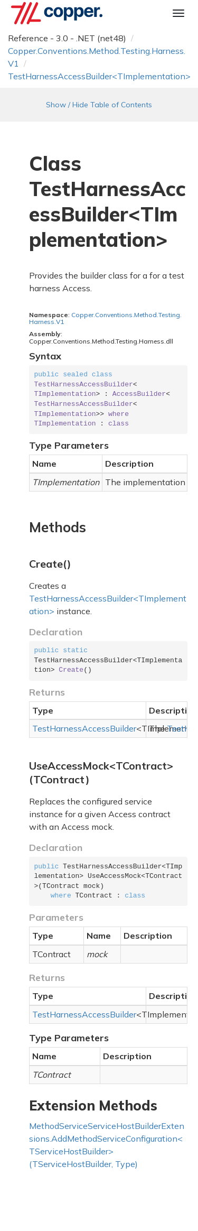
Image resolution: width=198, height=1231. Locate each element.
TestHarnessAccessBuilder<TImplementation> (99, 76)
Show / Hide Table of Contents (99, 104)
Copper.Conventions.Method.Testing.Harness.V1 (105, 318)
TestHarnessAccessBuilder (84, 728)
